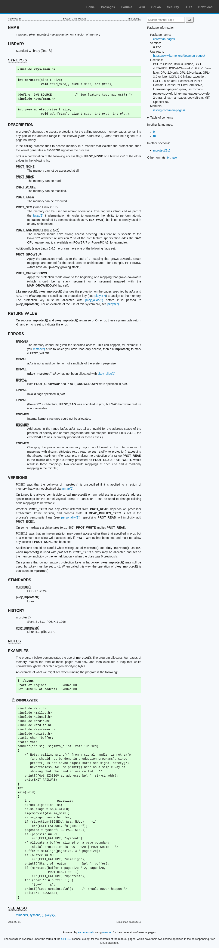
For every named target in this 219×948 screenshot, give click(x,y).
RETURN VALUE (22, 313)
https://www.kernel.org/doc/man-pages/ (179, 55)
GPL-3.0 (66, 939)
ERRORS (16, 334)
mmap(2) (39, 349)
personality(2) (70, 517)
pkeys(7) (100, 295)
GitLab (156, 7)
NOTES (14, 641)
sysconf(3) (36, 915)
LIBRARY (16, 44)
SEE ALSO (17, 908)
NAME (13, 27)
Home (90, 7)
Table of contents (161, 117)
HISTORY (16, 610)
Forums (126, 7)
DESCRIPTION (21, 125)
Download (205, 7)
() (23, 586)
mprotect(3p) (161, 150)
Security (173, 7)
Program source (25, 699)
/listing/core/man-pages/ (169, 110)
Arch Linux (23, 6)
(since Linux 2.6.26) (37, 230)
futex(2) (38, 215)
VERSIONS (17, 477)
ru (154, 136)
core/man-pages (164, 39)
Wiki (142, 7)
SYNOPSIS (17, 60)
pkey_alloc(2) (94, 300)
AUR (188, 7)
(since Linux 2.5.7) (37, 207)
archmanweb (85, 932)
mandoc (107, 932)
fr (154, 132)
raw (174, 157)
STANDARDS (19, 580)
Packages (108, 7)
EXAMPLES (18, 651)
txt (168, 157)
